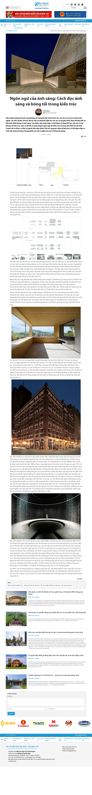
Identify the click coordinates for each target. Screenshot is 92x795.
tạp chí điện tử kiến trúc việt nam (50, 585)
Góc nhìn (60, 25)
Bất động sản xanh (17, 25)
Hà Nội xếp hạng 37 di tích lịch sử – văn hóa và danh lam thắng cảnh (53, 675)
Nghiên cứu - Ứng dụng (29, 25)
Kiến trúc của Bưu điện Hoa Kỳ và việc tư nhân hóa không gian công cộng (55, 632)
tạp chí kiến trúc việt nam (32, 585)
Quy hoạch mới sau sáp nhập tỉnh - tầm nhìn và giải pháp (71, 31)
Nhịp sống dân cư (68, 25)
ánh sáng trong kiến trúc (15, 585)
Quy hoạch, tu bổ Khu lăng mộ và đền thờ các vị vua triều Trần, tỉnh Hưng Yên (57, 612)
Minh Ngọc (46, 111)
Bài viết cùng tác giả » (50, 113)
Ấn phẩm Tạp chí (85, 25)
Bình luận (10, 696)
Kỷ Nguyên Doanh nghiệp (50, 25)
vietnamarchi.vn (67, 585)
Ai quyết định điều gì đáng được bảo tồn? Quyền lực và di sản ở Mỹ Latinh (56, 655)
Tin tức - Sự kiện (7, 25)
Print (83, 136)
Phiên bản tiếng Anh (12, 8)
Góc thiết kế (40, 25)
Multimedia (78, 24)
